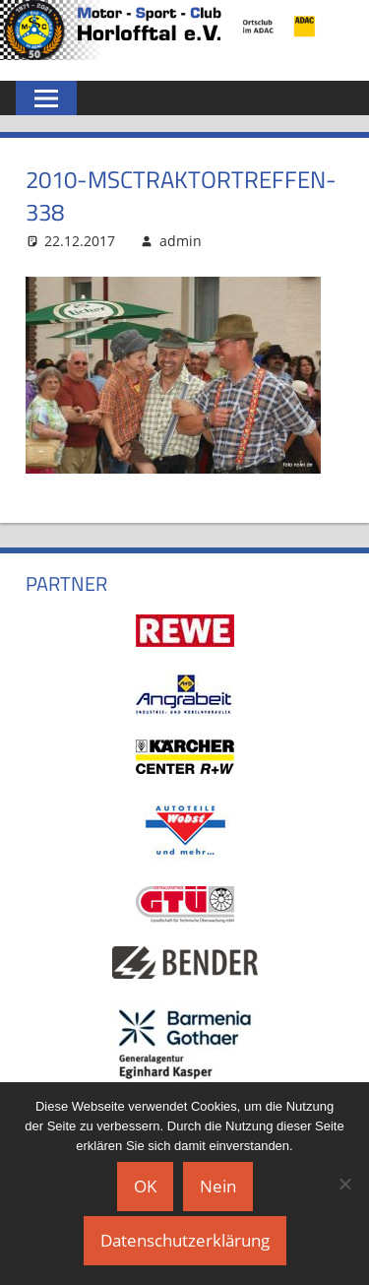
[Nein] (344, 1183)
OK (145, 1186)
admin (180, 240)
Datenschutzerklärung (185, 1240)
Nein (218, 1186)
